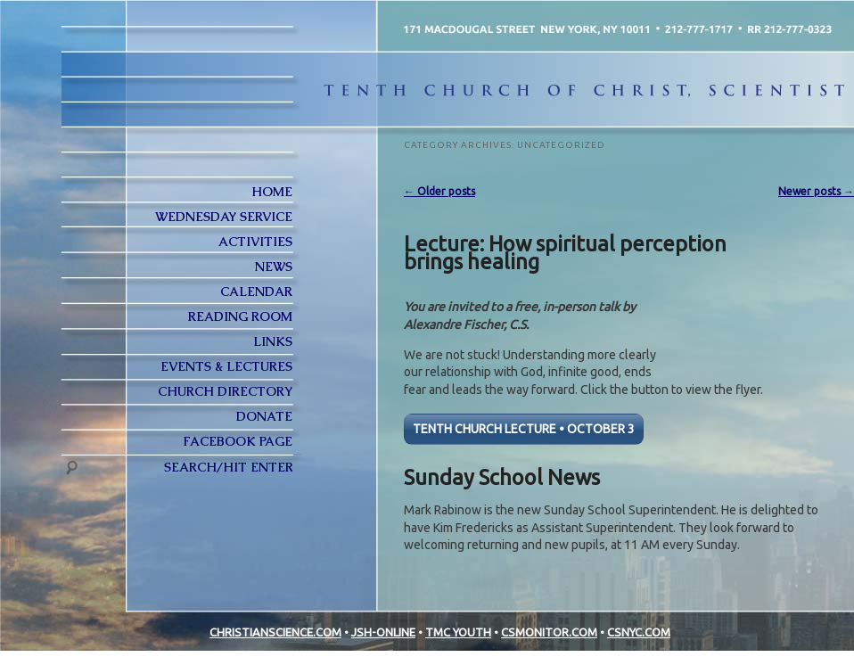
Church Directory (225, 391)
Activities (255, 242)
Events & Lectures (226, 366)
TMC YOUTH (458, 632)
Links (272, 341)
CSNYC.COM (638, 632)
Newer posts (816, 191)
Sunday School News (502, 476)
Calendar (256, 291)
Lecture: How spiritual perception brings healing (565, 252)
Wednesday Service (223, 217)
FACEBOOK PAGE (237, 441)
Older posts (439, 191)
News (273, 267)
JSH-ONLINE (383, 632)
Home (271, 192)
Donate (264, 416)
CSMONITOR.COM (549, 632)
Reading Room (240, 316)
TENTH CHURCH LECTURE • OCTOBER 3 (524, 429)
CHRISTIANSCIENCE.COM (275, 632)
